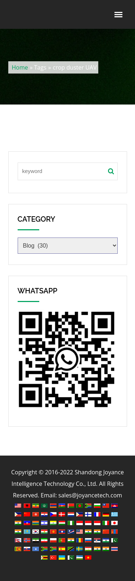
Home (20, 67)
